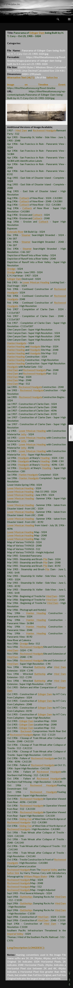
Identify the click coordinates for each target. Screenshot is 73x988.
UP (69, 980)
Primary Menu (69, 19)
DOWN (69, 984)
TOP (69, 973)
